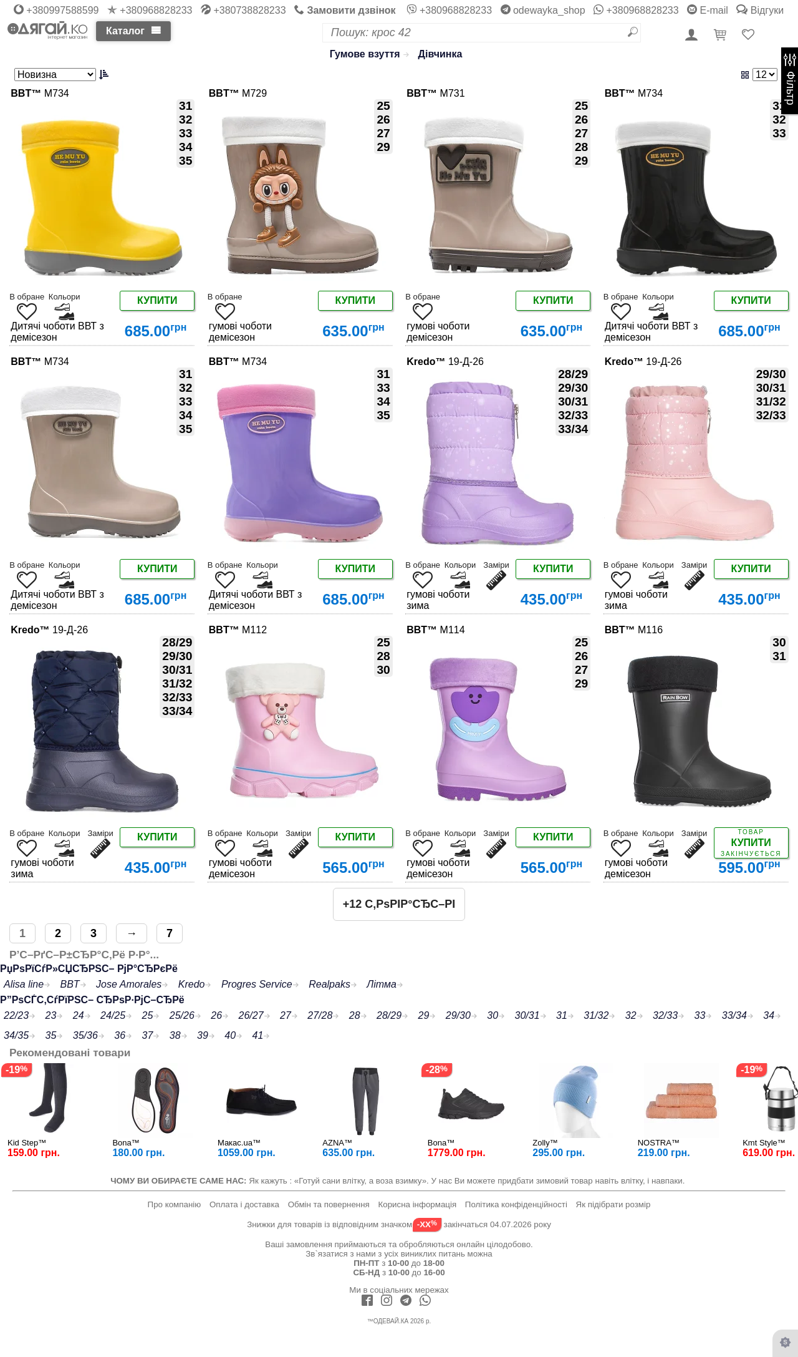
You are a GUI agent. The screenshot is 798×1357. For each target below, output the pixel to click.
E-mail (707, 10)
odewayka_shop (543, 10)
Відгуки (760, 10)
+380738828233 (243, 10)
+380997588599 (56, 10)
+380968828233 (150, 10)
